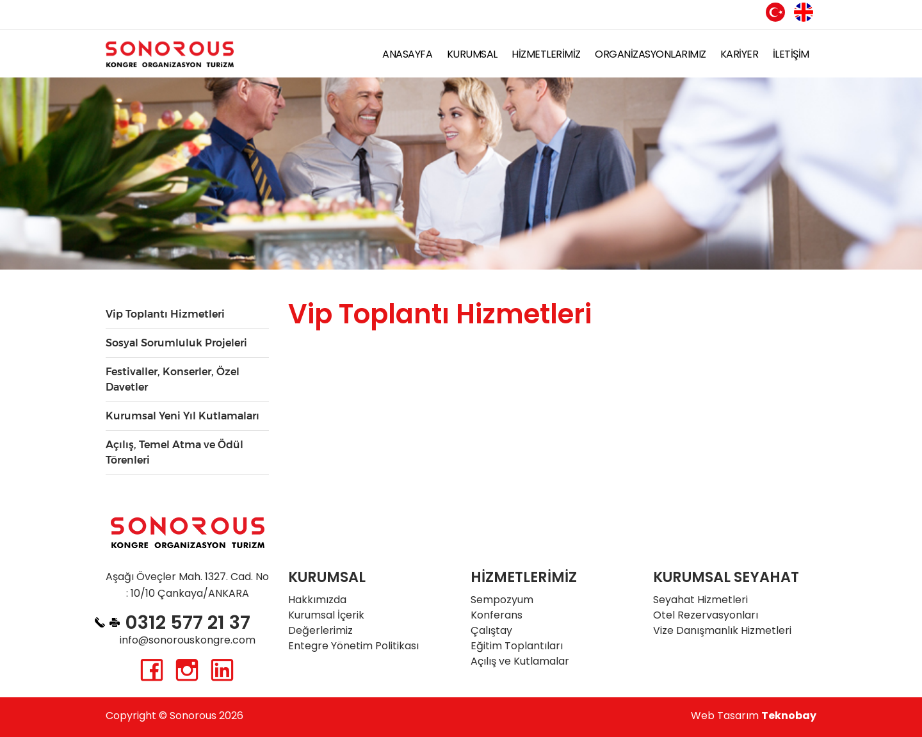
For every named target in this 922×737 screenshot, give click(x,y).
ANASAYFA (407, 54)
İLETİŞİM (791, 54)
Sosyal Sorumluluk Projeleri (176, 343)
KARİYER (739, 54)
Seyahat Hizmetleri (700, 599)
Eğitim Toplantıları (517, 645)
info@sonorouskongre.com (187, 640)
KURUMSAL (472, 54)
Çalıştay (491, 630)
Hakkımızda (317, 599)
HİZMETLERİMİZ (546, 54)
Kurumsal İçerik (326, 615)
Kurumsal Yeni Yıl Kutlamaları (182, 416)
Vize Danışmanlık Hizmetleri (722, 630)
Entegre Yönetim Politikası (353, 645)
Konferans (496, 615)
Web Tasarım (753, 715)
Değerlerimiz (320, 630)
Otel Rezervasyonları (705, 615)
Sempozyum (502, 599)
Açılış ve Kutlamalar (520, 661)
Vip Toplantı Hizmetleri (165, 314)
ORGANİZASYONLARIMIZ (650, 54)
